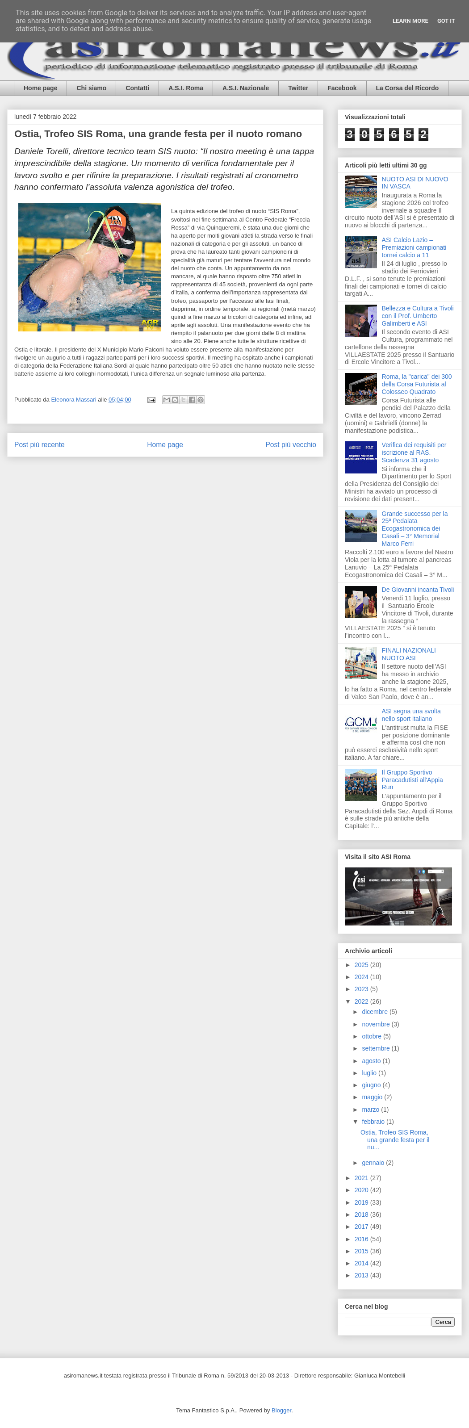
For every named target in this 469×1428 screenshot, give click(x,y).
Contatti (137, 88)
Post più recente (39, 444)
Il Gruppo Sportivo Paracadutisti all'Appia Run (412, 780)
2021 (362, 1177)
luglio (370, 1072)
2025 (362, 964)
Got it (446, 20)
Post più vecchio (290, 444)
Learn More (410, 20)
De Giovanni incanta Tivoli (418, 589)
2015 (362, 1251)
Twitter (298, 88)
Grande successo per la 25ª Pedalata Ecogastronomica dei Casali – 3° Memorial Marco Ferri (415, 528)
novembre (376, 1024)
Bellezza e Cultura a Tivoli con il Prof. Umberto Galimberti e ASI (418, 316)
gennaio (374, 1162)
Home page (40, 88)
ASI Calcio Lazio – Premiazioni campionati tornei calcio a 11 (414, 247)
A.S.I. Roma (185, 88)
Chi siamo (91, 88)
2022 (362, 1001)
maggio (373, 1097)
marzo (371, 1109)
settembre (376, 1048)
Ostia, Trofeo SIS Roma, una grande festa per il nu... (394, 1140)
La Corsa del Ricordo (407, 88)
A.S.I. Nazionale (245, 88)
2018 (362, 1214)
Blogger (281, 1410)
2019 (362, 1202)
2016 (362, 1239)
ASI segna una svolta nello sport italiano (411, 715)
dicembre (375, 1011)
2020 (362, 1189)
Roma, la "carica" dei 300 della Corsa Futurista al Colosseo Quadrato (417, 384)
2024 (362, 976)
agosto (372, 1060)
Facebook (341, 88)
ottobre (372, 1036)
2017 (362, 1226)
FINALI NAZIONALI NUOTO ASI (409, 654)
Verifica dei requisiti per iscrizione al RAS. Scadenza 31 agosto (414, 452)
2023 (362, 988)
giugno (372, 1085)
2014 (362, 1263)
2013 (362, 1275)
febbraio (374, 1121)
